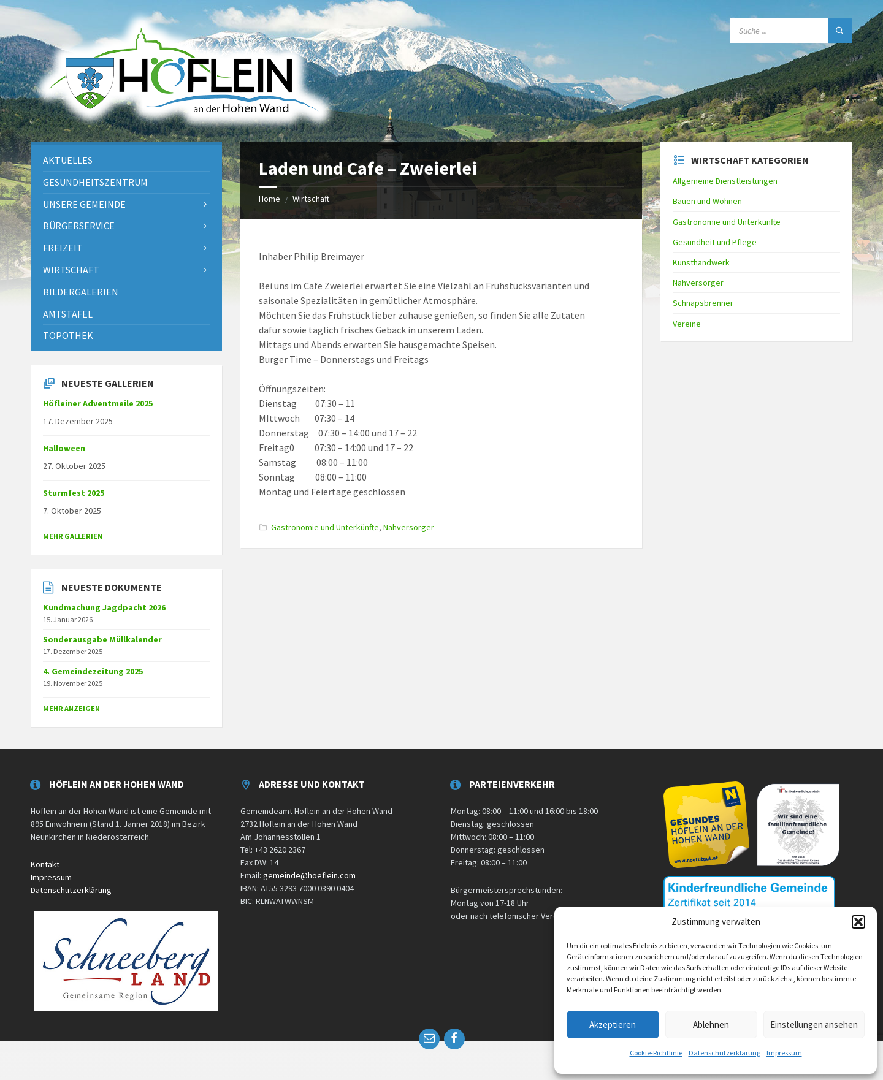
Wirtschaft (310, 198)
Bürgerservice (79, 225)
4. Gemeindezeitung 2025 (93, 671)
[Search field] (791, 30)
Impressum (784, 1052)
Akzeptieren (612, 1024)
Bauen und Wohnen (707, 201)
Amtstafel (68, 314)
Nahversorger (408, 527)
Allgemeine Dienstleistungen (725, 180)
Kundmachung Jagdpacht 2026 (104, 607)
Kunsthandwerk (701, 262)
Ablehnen (711, 1024)
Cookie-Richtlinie (656, 1052)
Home (269, 198)
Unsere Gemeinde (84, 204)
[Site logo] (184, 127)
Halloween (64, 448)
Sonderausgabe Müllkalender (102, 639)
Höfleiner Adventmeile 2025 (98, 403)
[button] (858, 922)
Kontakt (45, 864)
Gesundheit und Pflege (715, 242)
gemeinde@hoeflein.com (309, 875)
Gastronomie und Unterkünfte (325, 527)
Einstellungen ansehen (814, 1024)
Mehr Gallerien (72, 536)
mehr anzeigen (71, 708)
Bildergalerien (80, 292)
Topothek (68, 335)
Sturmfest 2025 (73, 492)
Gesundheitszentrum (95, 182)
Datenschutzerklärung (724, 1052)
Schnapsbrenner (703, 302)
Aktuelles (68, 160)
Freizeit (63, 247)
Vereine (687, 323)
